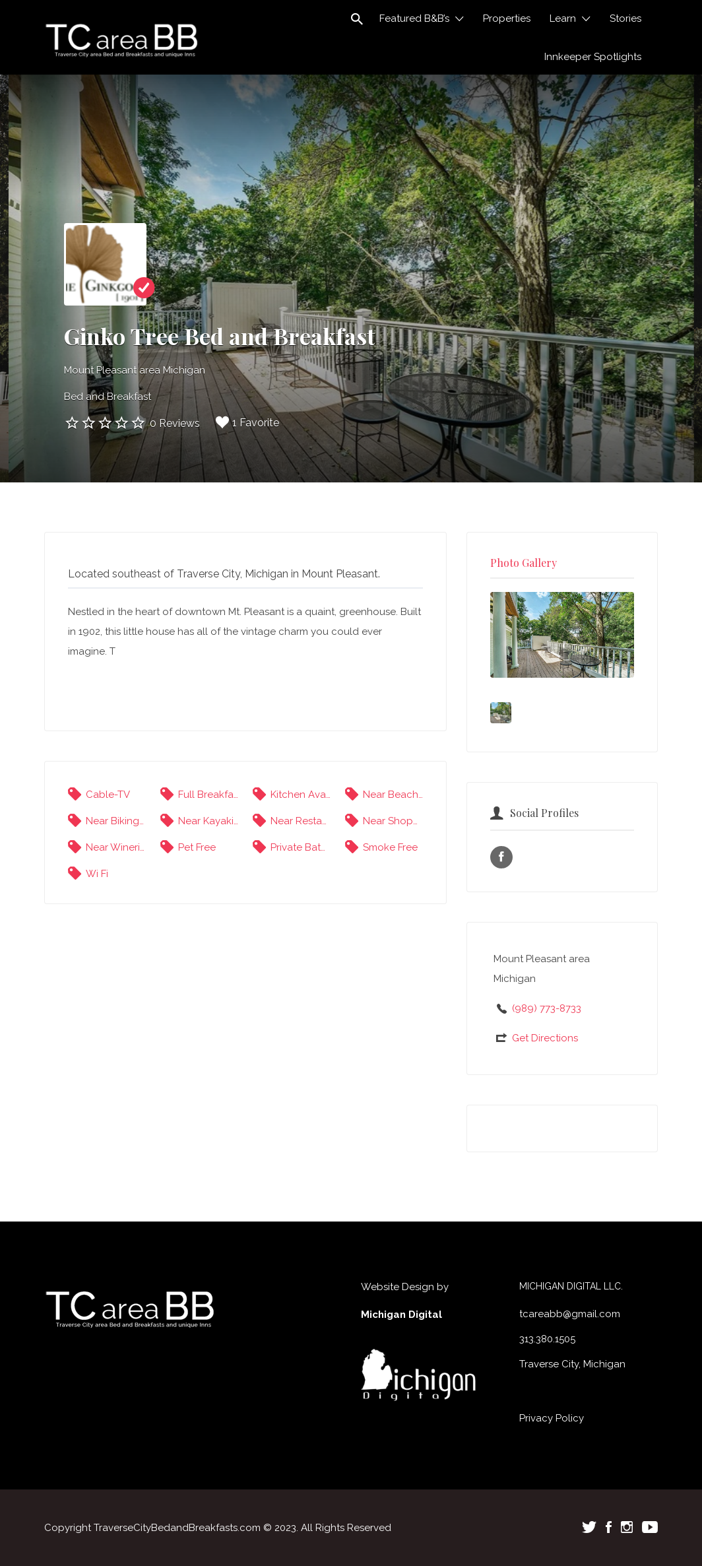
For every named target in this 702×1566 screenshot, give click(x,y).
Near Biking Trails (116, 821)
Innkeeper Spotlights (592, 57)
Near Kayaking (208, 821)
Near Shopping (393, 821)
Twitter (589, 1527)
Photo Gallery (523, 563)
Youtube (650, 1527)
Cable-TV (108, 794)
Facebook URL (501, 857)
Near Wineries (116, 847)
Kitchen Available (301, 794)
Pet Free (197, 847)
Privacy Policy (551, 1418)
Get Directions (545, 1038)
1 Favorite (247, 422)
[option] (562, 635)
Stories (625, 18)
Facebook (609, 1527)
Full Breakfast (208, 794)
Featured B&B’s (414, 18)
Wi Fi (97, 874)
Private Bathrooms (301, 847)
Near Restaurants (301, 821)
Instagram (627, 1527)
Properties (506, 18)
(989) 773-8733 (546, 1008)
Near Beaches (393, 794)
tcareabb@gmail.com (569, 1314)
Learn (563, 18)
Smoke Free (390, 847)
